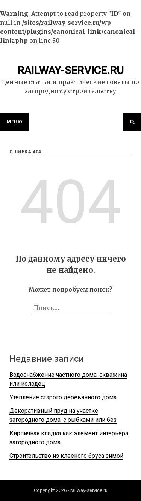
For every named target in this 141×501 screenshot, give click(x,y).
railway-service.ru (70, 70)
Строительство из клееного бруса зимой (66, 455)
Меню (14, 122)
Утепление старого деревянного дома (63, 397)
